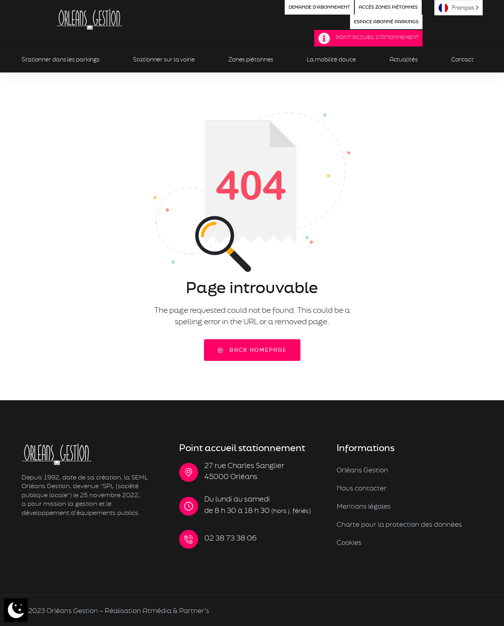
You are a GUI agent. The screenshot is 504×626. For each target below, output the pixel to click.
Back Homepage (252, 349)
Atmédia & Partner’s (176, 610)
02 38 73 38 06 (230, 538)
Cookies (349, 542)
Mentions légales (364, 506)
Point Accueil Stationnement (377, 37)
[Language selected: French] (458, 7)
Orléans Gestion (362, 469)
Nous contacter (362, 487)
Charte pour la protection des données (399, 524)
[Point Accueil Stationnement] (324, 39)
